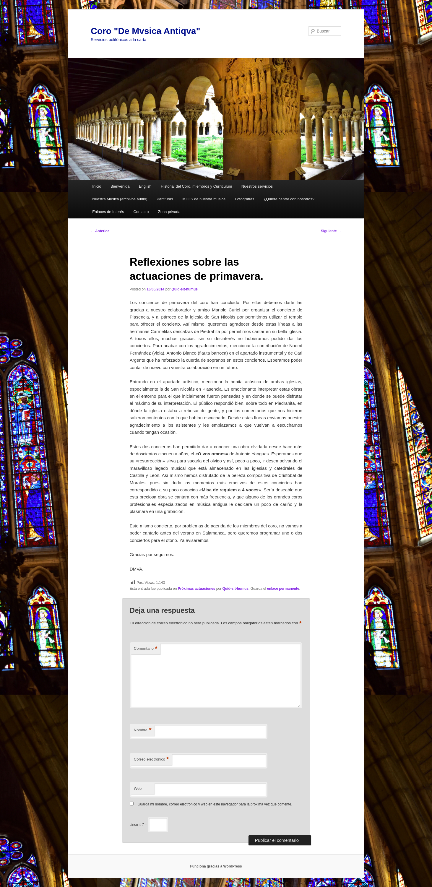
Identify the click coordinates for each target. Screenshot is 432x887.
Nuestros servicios (257, 186)
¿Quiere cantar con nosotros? (289, 199)
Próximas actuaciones (196, 589)
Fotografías (244, 199)
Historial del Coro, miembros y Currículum (196, 186)
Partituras (165, 199)
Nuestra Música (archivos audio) (119, 199)
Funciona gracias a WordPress (216, 866)
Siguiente (331, 231)
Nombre (143, 730)
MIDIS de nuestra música (203, 199)
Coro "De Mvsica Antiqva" (145, 31)
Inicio (96, 186)
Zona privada (169, 211)
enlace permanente (283, 589)
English (145, 186)
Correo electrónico (151, 759)
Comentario (145, 648)
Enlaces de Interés (108, 211)
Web (138, 788)
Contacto (141, 211)
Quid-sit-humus (184, 289)
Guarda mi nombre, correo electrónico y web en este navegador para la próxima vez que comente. (214, 804)
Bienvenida (120, 186)
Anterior (100, 231)
